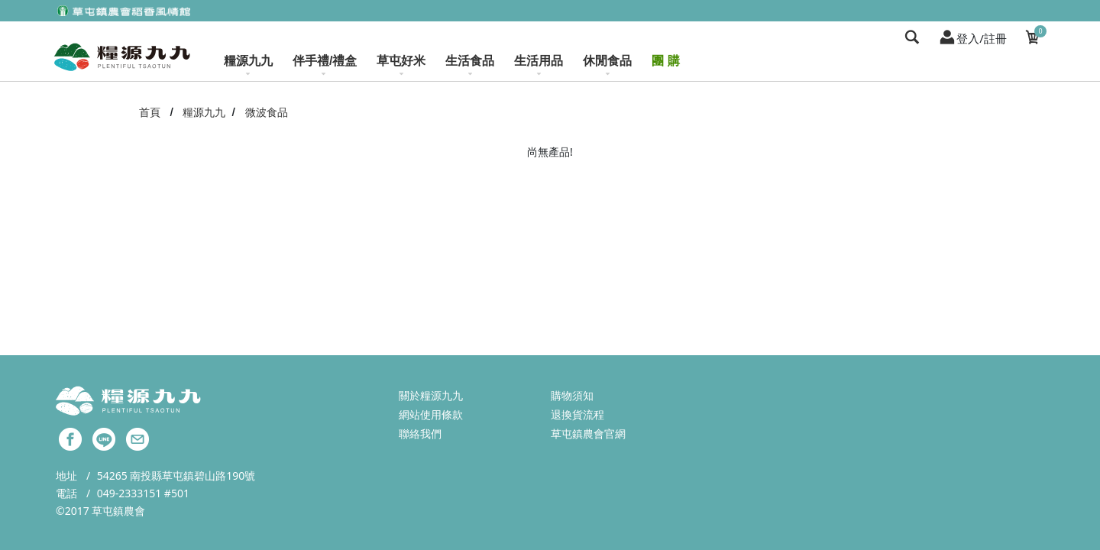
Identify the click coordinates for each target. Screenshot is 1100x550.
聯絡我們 (420, 433)
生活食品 (469, 65)
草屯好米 (401, 65)
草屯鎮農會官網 (588, 433)
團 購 (665, 60)
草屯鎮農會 (118, 510)
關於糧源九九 (431, 395)
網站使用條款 (431, 414)
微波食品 (266, 112)
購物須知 (572, 395)
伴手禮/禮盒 (325, 65)
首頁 (149, 112)
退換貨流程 (577, 414)
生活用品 (538, 65)
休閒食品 (607, 65)
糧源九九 (248, 65)
